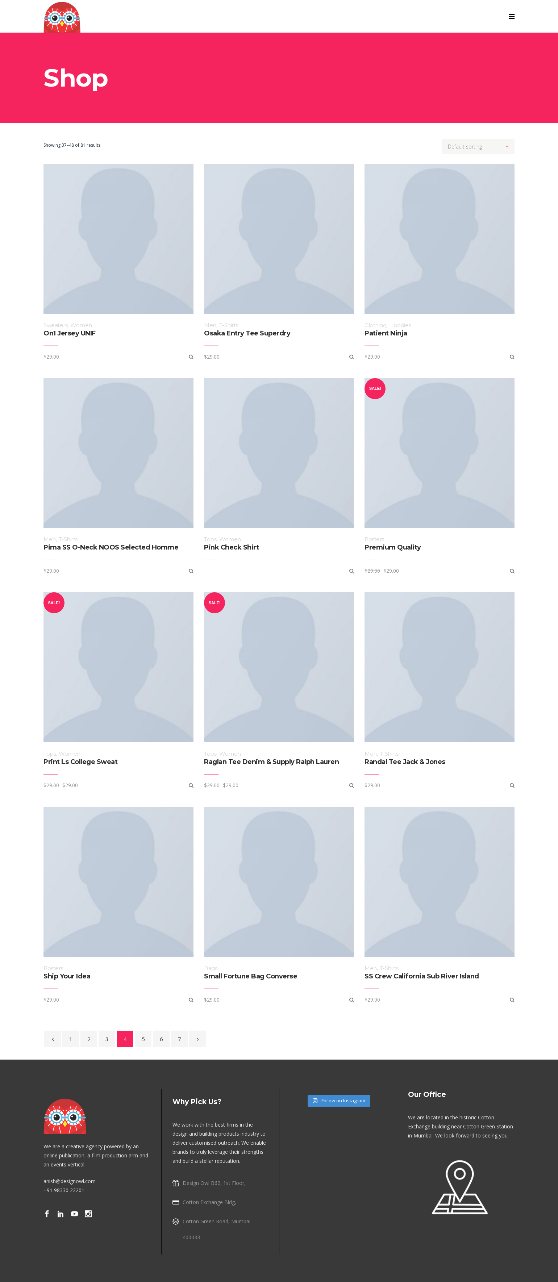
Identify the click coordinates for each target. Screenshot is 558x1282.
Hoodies (400, 325)
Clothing (375, 325)
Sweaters (55, 325)
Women (81, 325)
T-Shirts (228, 325)
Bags (210, 968)
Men (210, 325)
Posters (374, 539)
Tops (210, 539)
